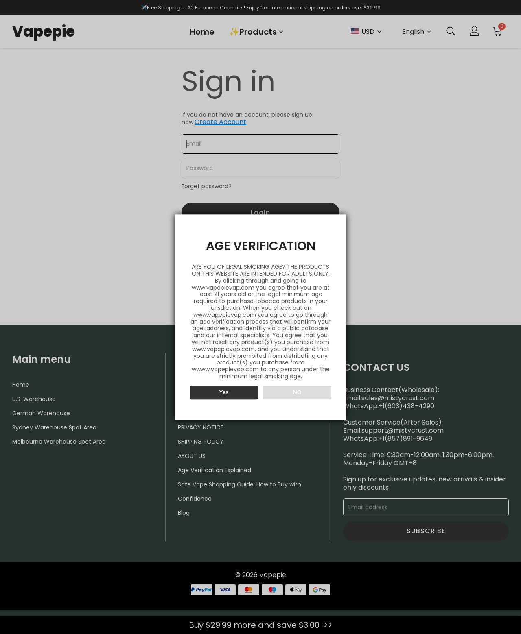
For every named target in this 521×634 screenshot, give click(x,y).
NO (297, 392)
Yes (224, 392)
